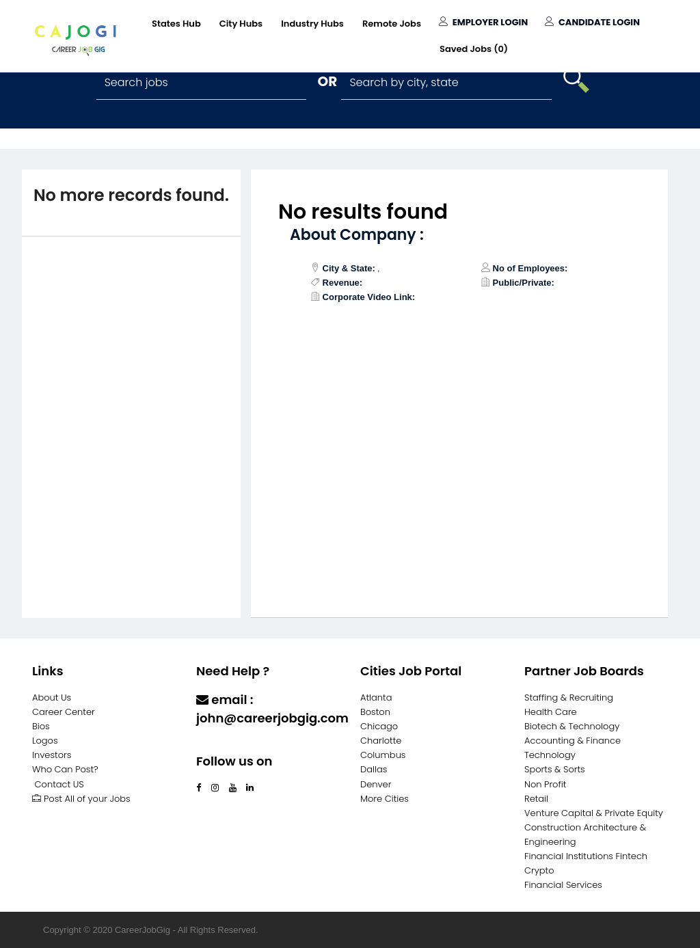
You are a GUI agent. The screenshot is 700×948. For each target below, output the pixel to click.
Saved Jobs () (474, 48)
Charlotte (380, 740)
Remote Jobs (391, 23)
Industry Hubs (312, 23)
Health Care (550, 711)
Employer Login (483, 22)
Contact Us (232, 744)
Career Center (63, 711)
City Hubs (240, 23)
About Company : (357, 235)
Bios (41, 726)
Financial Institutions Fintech (585, 856)
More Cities (384, 798)
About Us (51, 697)
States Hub (176, 23)
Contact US (59, 784)
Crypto (539, 870)
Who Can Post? (65, 769)
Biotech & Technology (571, 726)
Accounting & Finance (572, 740)
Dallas (373, 769)
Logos (45, 740)
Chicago (379, 726)
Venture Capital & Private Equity (593, 813)
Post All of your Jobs (81, 798)
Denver (375, 784)
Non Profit (545, 784)
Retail (536, 798)
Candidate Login (592, 22)
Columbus (383, 754)
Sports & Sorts (554, 769)
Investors (51, 754)
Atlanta (376, 697)
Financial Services (563, 884)
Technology (550, 754)
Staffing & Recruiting (568, 697)
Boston (375, 711)
